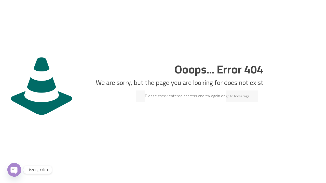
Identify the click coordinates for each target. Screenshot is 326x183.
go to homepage (237, 96)
